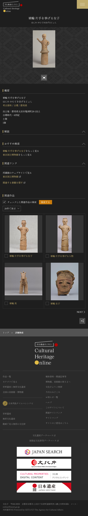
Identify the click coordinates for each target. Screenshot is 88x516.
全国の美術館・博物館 (13, 392)
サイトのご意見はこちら (57, 422)
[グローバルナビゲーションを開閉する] (82, 4)
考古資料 (7, 105)
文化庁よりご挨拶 (54, 386)
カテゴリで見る (10, 381)
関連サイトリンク (54, 412)
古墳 (16, 105)
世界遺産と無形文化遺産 (14, 386)
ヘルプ (49, 402)
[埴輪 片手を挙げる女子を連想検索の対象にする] (6, 255)
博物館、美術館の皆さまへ (58, 381)
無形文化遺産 (9, 418)
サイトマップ (52, 417)
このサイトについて (55, 407)
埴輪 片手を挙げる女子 (14, 150)
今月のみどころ (53, 392)
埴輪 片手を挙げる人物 (61, 256)
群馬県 (23, 105)
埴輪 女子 (55, 303)
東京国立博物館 (10, 154)
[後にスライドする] (81, 312)
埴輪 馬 (13, 303)
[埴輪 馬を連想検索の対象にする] (6, 303)
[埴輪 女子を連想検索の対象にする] (47, 303)
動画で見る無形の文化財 (14, 423)
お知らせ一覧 (52, 397)
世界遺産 (7, 413)
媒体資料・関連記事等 (56, 376)
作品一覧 (7, 376)
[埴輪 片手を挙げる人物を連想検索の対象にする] (47, 256)
